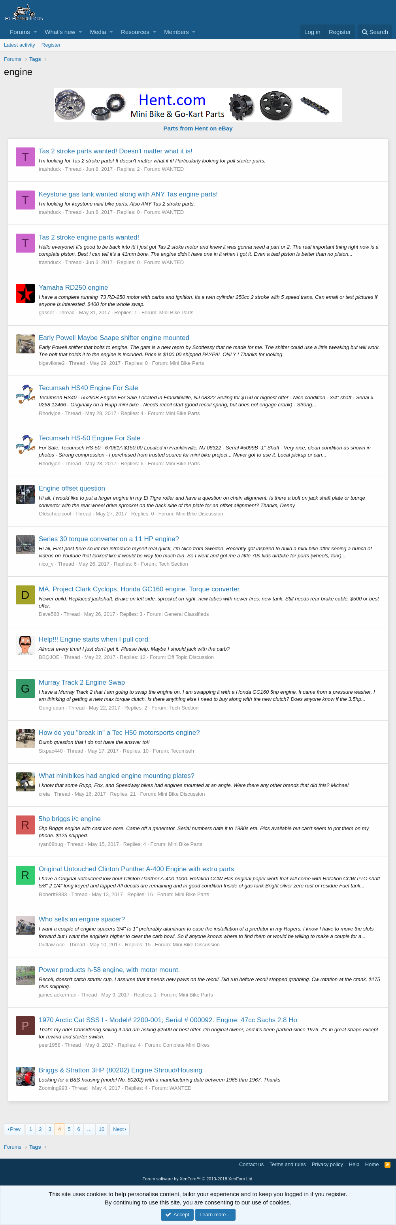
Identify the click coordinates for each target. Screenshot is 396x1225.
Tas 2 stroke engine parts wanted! (89, 237)
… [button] (89, 1129)
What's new (60, 31)
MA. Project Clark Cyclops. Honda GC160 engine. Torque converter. (140, 589)
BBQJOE (49, 657)
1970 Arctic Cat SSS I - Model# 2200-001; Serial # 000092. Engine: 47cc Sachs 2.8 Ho (168, 1020)
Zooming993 (53, 1088)
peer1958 (50, 1045)
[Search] (375, 32)
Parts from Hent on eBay (197, 128)
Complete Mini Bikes (186, 1045)
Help (354, 1164)
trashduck (50, 169)
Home (372, 1164)
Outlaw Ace (52, 945)
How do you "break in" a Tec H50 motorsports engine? (119, 732)
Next (118, 1129)
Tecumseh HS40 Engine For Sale (88, 388)
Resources (135, 31)
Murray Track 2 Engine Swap (82, 682)
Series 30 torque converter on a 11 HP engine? (109, 539)
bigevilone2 (52, 363)
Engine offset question (72, 488)
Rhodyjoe (50, 413)
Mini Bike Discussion (199, 514)
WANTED (173, 169)
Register (50, 45)
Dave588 (49, 614)
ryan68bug (51, 844)
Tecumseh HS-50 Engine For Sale (90, 438)
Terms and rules (288, 1164)
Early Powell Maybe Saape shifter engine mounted (114, 338)
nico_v (46, 564)
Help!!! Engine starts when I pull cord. (95, 639)
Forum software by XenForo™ (198, 1178)
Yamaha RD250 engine (73, 287)
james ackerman (58, 995)
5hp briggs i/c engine (70, 819)
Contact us (251, 1164)
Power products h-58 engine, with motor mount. (109, 970)
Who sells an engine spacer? (82, 919)
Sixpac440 (51, 751)
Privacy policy (327, 1164)
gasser (47, 312)
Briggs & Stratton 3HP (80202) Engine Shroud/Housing (121, 1070)
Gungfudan (51, 708)
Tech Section (173, 564)
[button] (35, 32)
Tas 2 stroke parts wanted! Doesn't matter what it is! (116, 151)
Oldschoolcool (55, 514)
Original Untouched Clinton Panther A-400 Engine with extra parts (136, 869)
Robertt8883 (53, 894)
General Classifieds (187, 614)
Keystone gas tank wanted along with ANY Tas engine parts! (128, 194)
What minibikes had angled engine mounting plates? (117, 776)
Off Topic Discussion (191, 657)
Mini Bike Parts (177, 312)
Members (176, 31)
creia (44, 794)
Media (98, 31)
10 (101, 1129)
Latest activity (19, 45)
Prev (15, 1129)
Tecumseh (182, 751)
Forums (20, 31)
